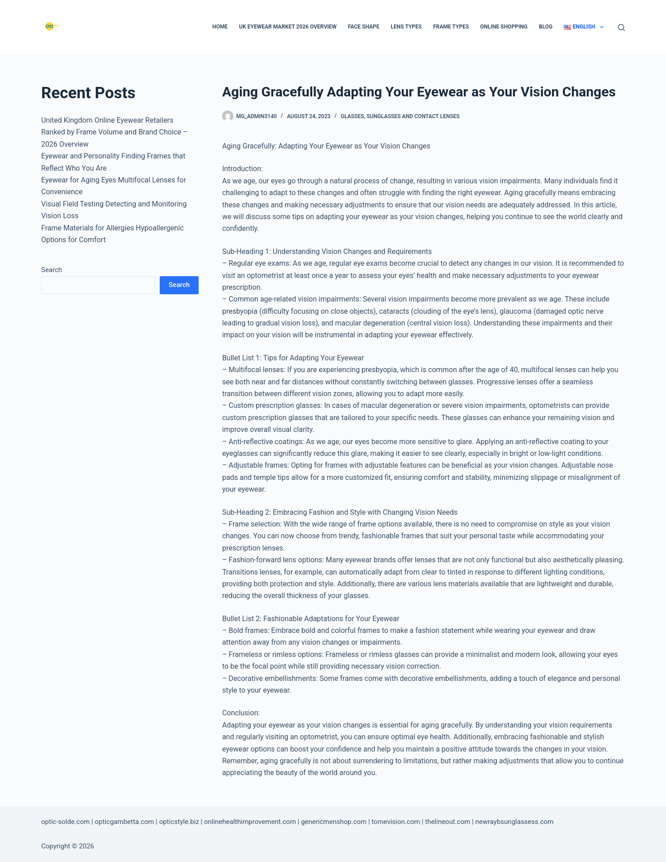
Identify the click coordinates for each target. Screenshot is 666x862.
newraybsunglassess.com (514, 822)
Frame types (451, 27)
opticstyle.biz (179, 822)
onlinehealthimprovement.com (250, 822)
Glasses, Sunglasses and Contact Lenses (400, 116)
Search (51, 270)
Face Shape (364, 27)
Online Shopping (504, 27)
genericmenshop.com (333, 822)
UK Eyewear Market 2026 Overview (288, 27)
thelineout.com (447, 822)
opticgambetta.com (124, 822)
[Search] (621, 27)
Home (220, 27)
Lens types (406, 27)
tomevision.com (395, 822)
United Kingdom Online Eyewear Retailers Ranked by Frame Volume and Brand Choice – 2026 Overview (114, 132)
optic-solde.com (65, 822)
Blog (545, 27)
